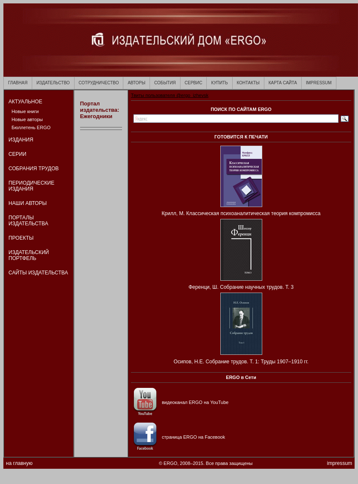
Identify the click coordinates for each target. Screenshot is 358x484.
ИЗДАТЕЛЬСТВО (53, 82)
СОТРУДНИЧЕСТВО (99, 82)
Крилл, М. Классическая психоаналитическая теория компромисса (240, 213)
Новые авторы (27, 119)
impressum (339, 463)
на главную (19, 463)
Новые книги (25, 111)
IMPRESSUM (319, 82)
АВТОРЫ (136, 82)
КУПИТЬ (219, 82)
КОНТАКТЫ (248, 82)
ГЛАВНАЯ (18, 82)
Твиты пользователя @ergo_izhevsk (169, 95)
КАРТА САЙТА (283, 82)
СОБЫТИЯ (165, 82)
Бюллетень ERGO (30, 127)
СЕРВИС (194, 82)
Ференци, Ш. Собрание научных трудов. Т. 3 (241, 287)
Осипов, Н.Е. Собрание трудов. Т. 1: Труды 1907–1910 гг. (241, 362)
